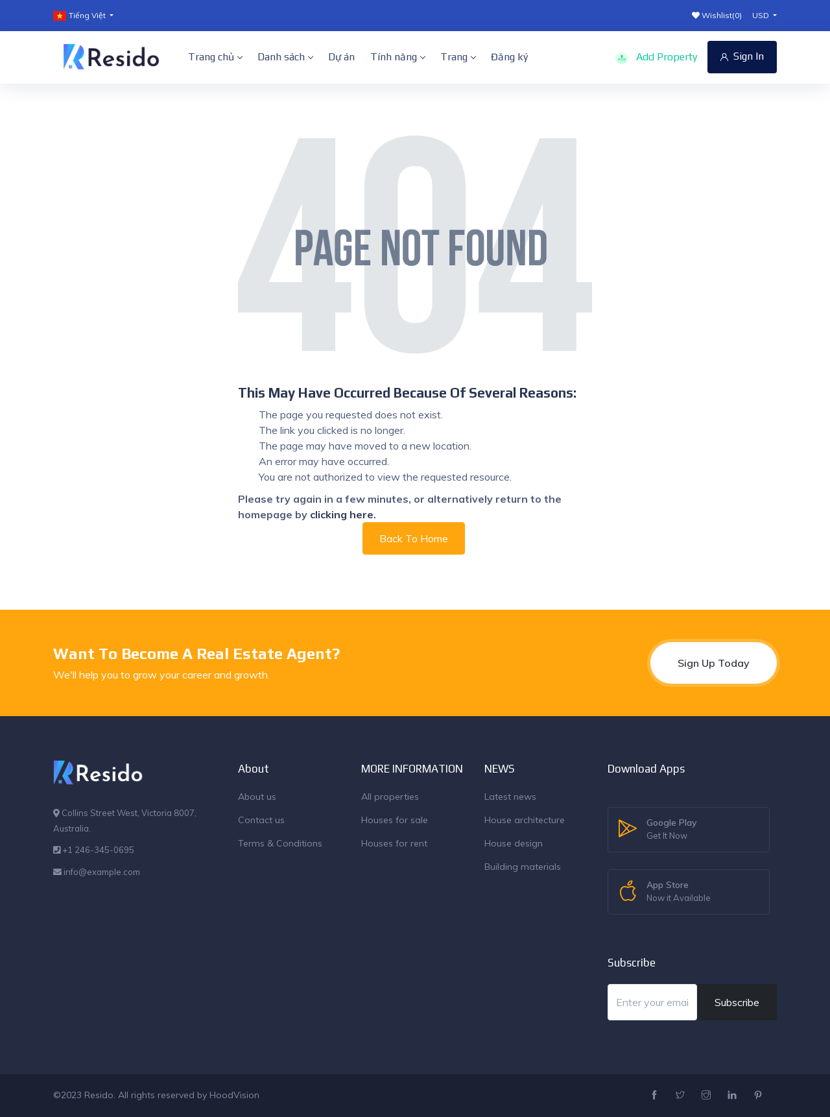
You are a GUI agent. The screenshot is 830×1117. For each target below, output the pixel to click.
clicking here (342, 514)
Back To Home (413, 538)
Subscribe (737, 1002)
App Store (678, 892)
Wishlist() (717, 15)
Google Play (671, 830)
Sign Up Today (714, 662)
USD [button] (761, 15)
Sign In (742, 56)
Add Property (656, 57)
